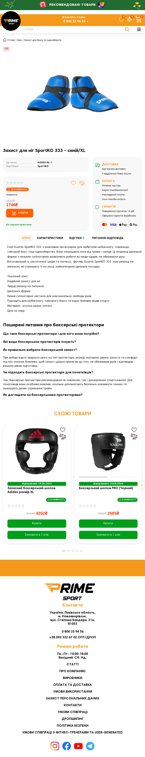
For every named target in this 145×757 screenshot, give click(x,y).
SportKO (43, 166)
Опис (26, 238)
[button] (3, 485)
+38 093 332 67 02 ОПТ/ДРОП (72, 637)
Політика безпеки (72, 725)
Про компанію (72, 671)
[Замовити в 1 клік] (36, 535)
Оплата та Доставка (72, 685)
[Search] (75, 29)
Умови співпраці (72, 712)
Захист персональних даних (72, 698)
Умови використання (72, 691)
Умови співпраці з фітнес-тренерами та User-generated (72, 732)
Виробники (72, 678)
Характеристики (50, 238)
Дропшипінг (73, 719)
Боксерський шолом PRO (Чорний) (106, 488)
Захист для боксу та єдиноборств (42, 40)
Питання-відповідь (107, 238)
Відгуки (77, 238)
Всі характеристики (18, 225)
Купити (36, 523)
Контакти (72, 705)
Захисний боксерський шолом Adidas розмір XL (31, 490)
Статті (73, 664)
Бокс (19, 40)
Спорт (11, 40)
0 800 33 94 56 (74, 21)
